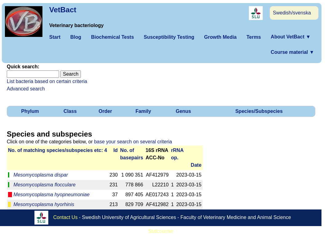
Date (196, 165)
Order (105, 111)
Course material (292, 52)
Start (54, 37)
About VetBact (291, 36)
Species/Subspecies (259, 111)
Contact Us (65, 217)
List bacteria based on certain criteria (47, 81)
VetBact (62, 10)
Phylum (30, 111)
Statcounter (160, 231)
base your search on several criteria (133, 141)
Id (115, 150)
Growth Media (220, 37)
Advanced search (26, 88)
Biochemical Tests (112, 37)
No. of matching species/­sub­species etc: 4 (57, 150)
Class (70, 111)
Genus (183, 111)
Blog (75, 37)
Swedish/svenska (292, 12)
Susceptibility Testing (169, 37)
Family (143, 111)
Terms (253, 37)
